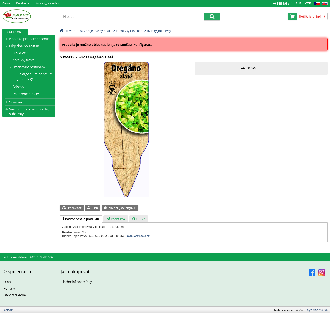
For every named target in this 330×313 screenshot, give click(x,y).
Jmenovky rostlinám (29, 67)
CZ (316, 3)
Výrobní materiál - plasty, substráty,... (29, 111)
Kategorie (15, 32)
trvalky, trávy (23, 60)
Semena (15, 102)
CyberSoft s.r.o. (317, 310)
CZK (308, 3)
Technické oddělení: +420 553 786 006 (27, 257)
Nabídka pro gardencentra (29, 38)
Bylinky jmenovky (159, 31)
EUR (298, 3)
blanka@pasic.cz (138, 236)
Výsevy (18, 86)
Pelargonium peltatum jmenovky (35, 76)
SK (324, 3)
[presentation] (81, 219)
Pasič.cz (28, 16)
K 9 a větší (21, 52)
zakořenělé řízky (26, 93)
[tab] (81, 219)
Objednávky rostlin (24, 46)
